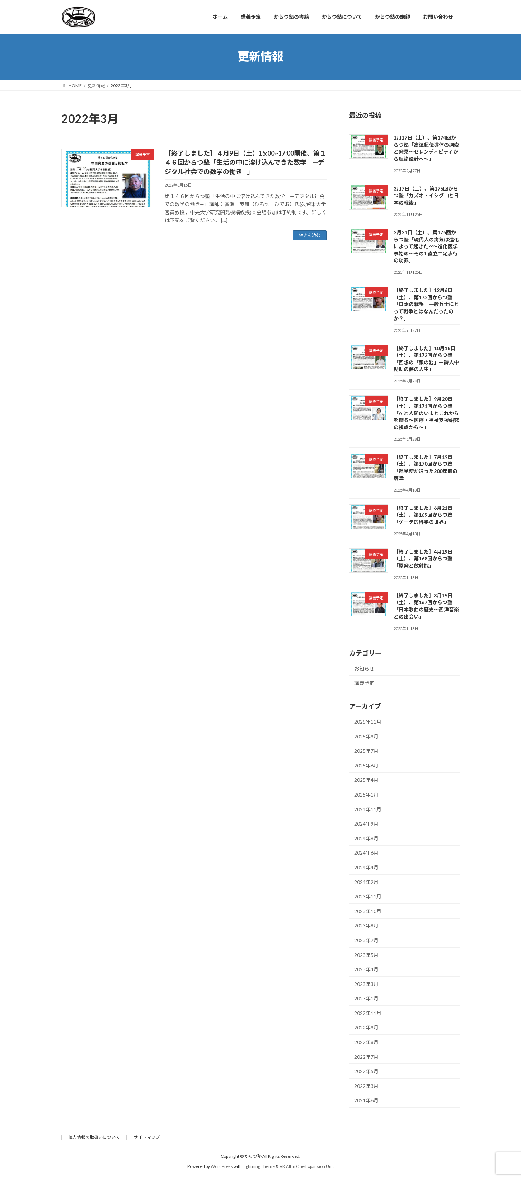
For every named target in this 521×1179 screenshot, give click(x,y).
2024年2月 (366, 882)
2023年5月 (366, 955)
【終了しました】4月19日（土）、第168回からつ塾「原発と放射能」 (423, 558)
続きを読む (309, 235)
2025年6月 (366, 765)
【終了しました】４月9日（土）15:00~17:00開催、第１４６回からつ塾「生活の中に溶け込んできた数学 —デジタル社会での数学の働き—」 (245, 162)
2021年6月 (366, 1100)
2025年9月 (366, 736)
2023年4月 (366, 969)
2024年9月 (366, 824)
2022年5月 (366, 1071)
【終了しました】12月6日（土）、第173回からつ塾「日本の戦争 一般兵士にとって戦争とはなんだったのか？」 (426, 304)
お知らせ (364, 668)
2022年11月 (367, 1013)
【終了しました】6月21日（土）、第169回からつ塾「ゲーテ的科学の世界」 (423, 514)
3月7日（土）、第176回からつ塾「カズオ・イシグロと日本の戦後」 (426, 195)
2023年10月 (367, 911)
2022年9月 (366, 1027)
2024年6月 (366, 853)
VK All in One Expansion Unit (307, 1166)
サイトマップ (147, 1137)
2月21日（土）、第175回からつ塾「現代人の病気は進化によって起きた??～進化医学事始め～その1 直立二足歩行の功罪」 (426, 246)
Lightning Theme (259, 1166)
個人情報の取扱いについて (94, 1137)
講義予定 (364, 683)
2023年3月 (366, 984)
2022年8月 (366, 1042)
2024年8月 (366, 838)
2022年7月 (366, 1056)
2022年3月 (366, 1085)
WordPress (222, 1166)
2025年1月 (366, 795)
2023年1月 (366, 998)
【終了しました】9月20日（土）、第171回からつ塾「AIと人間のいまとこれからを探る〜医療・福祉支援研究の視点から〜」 (426, 413)
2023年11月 (367, 896)
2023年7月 (366, 940)
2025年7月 (366, 751)
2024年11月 (367, 809)
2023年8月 (366, 925)
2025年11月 (367, 722)
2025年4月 (366, 780)
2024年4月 (366, 867)
